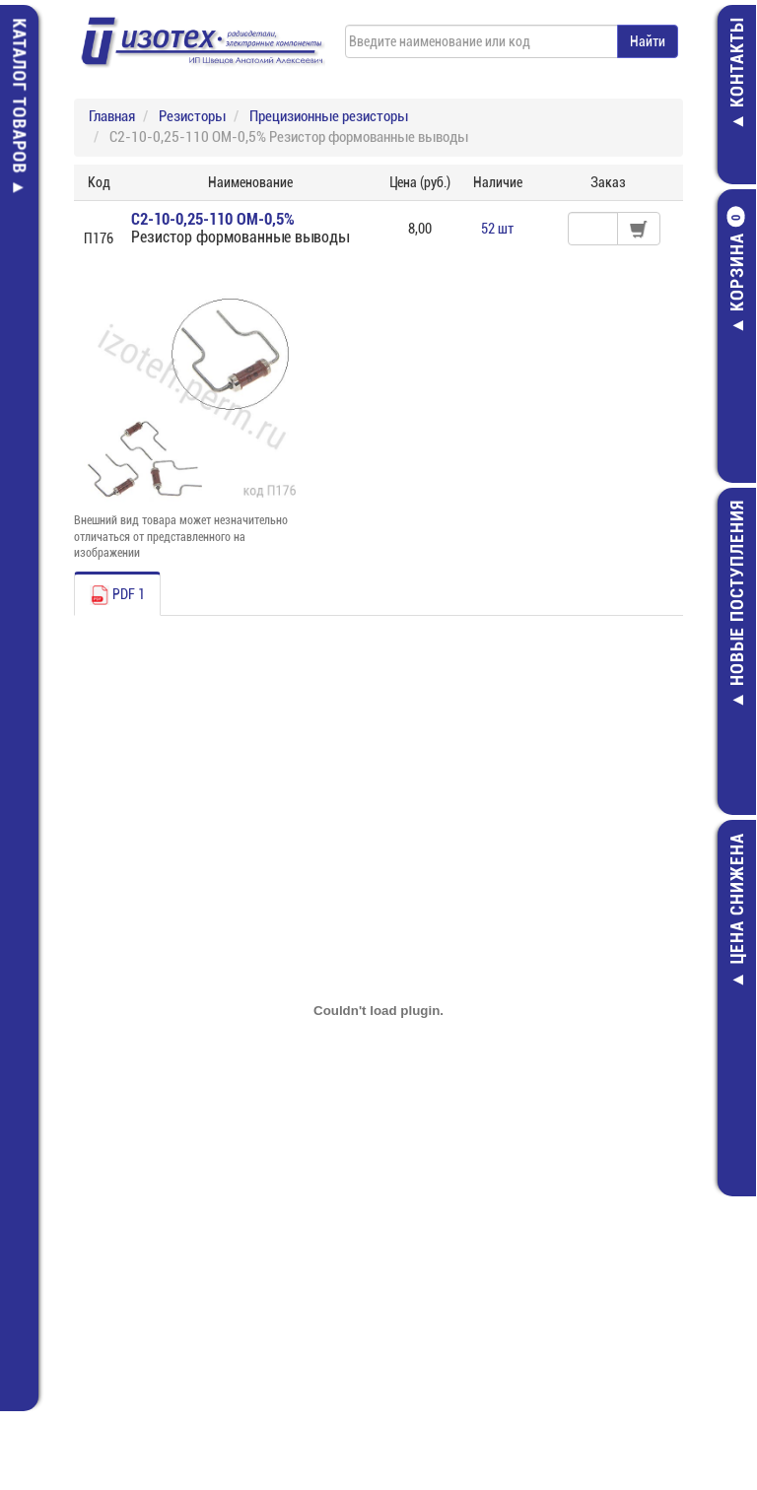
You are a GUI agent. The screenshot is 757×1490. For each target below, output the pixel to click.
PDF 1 (117, 595)
